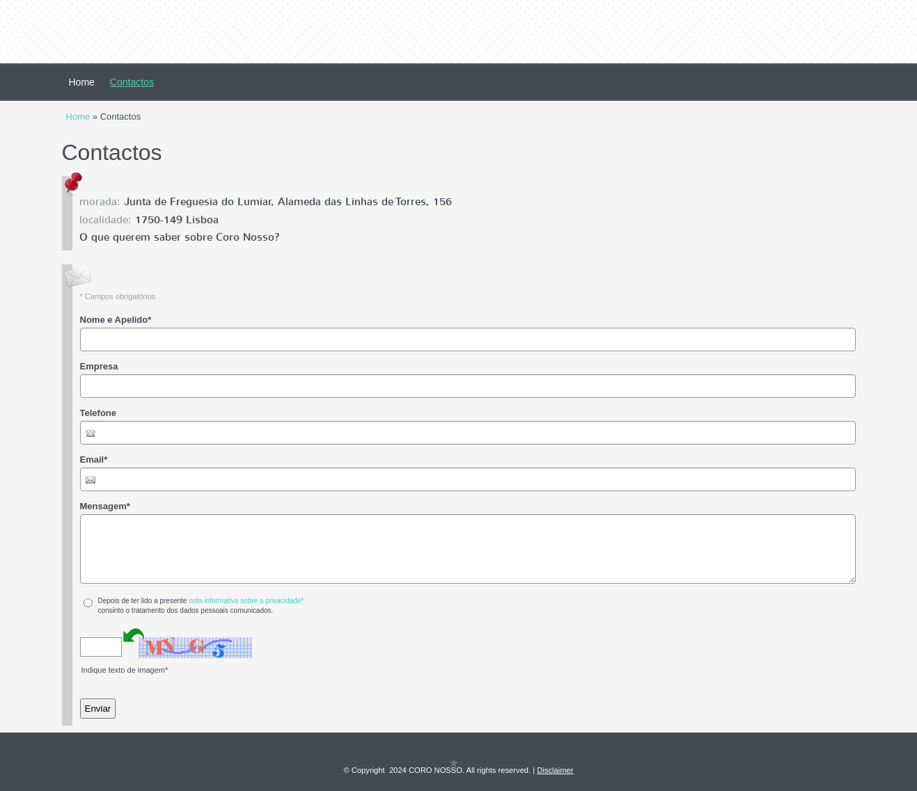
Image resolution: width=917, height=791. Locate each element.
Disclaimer (555, 770)
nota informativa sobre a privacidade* (246, 601)
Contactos (132, 82)
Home (82, 82)
